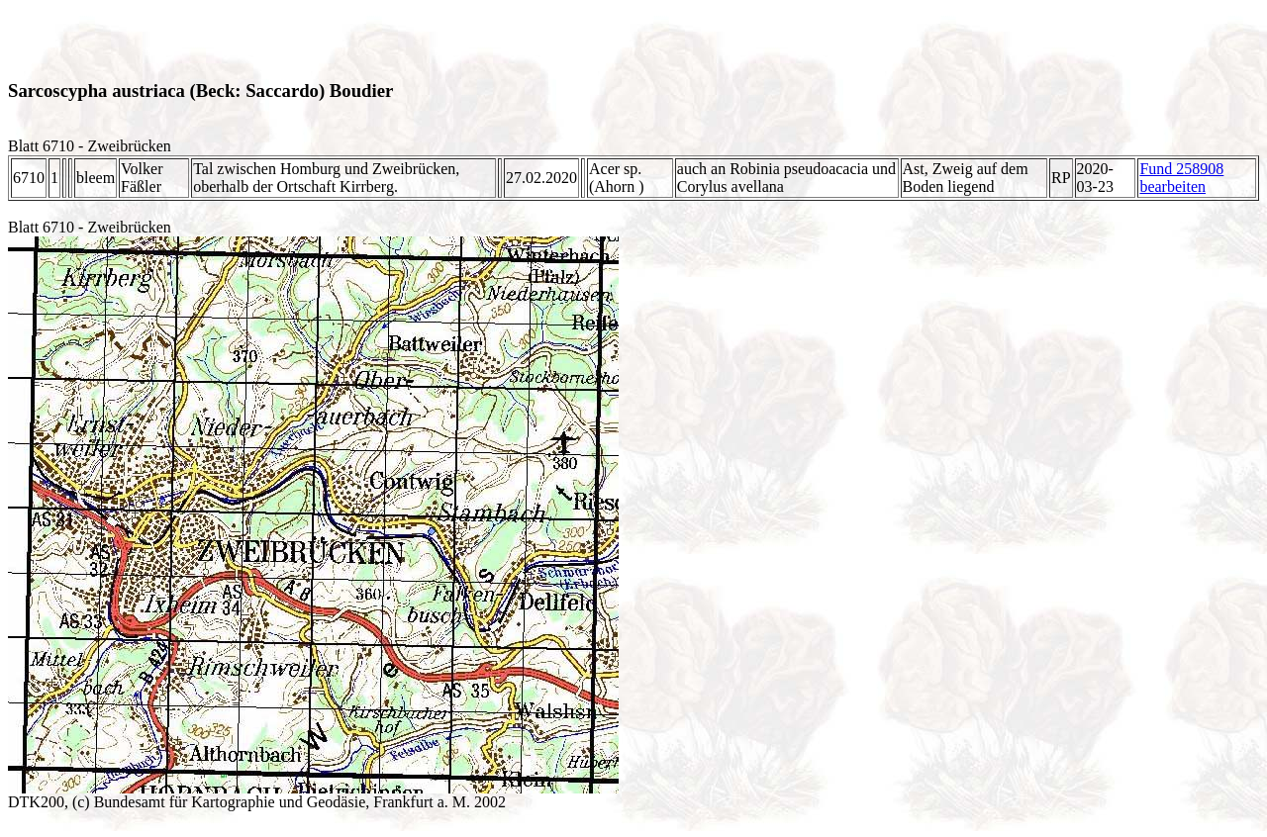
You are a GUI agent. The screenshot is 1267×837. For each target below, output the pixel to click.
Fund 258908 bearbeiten (1181, 177)
